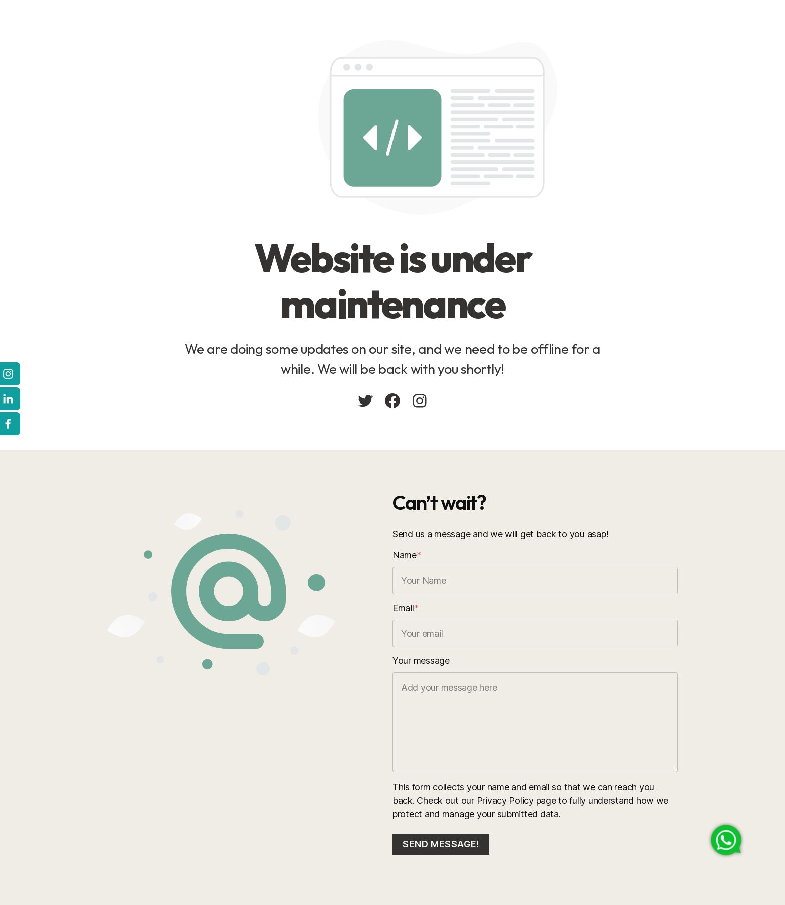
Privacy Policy (505, 800)
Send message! (441, 844)
